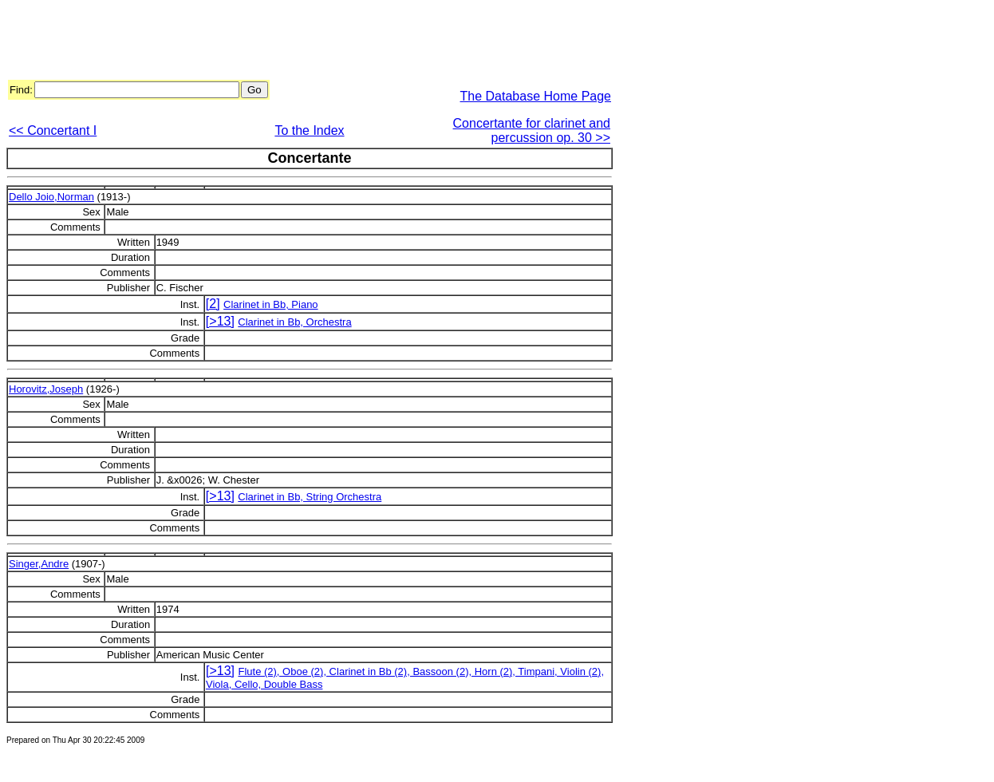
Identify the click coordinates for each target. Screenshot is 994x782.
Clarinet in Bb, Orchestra (294, 322)
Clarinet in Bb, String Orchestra (309, 497)
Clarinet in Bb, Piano (270, 304)
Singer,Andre (39, 564)
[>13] (220, 321)
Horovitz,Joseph (46, 389)
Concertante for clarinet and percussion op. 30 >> (531, 130)
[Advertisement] (296, 42)
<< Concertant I (53, 130)
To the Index (309, 130)
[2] (213, 303)
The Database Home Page (535, 96)
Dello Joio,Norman (51, 197)
